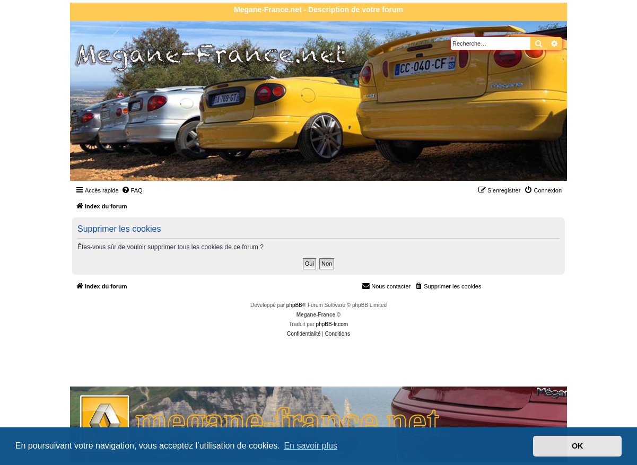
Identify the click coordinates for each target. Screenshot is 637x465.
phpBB (294, 305)
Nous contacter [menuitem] (386, 285)
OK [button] (577, 446)
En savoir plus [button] (310, 445)
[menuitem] (132, 190)
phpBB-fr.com (332, 324)
